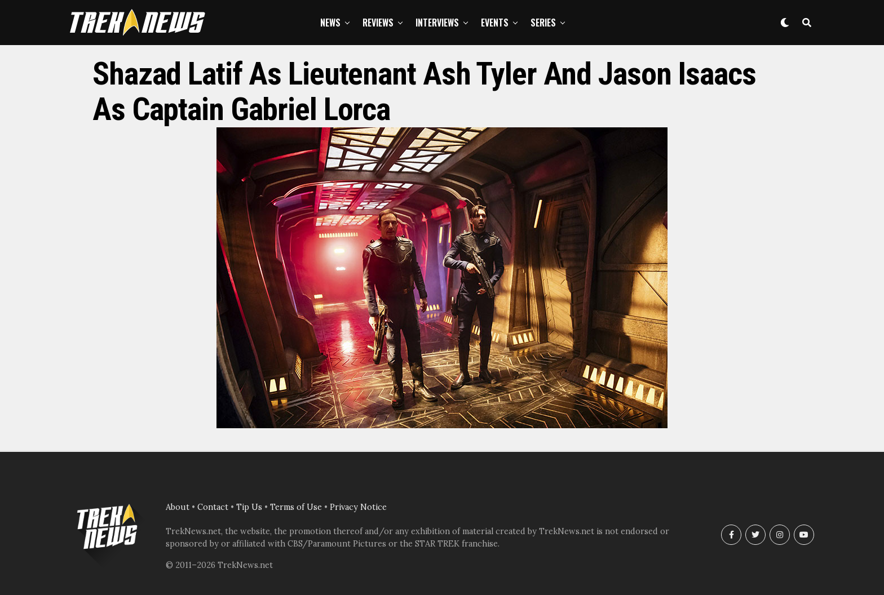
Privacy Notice (358, 507)
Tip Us (249, 507)
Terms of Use (296, 507)
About (177, 507)
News (330, 22)
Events (495, 22)
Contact (212, 507)
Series (543, 22)
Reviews (378, 22)
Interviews (437, 22)
